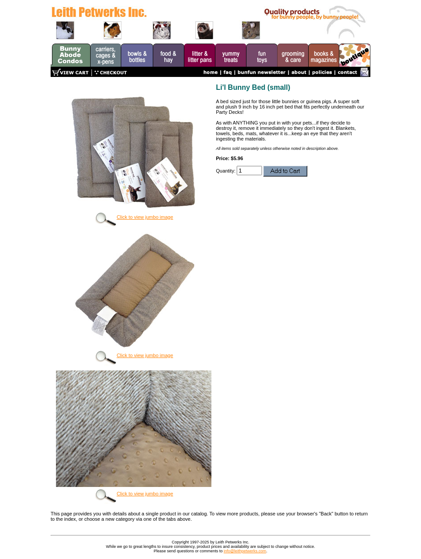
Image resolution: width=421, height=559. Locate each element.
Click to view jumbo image (134, 217)
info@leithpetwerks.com (245, 551)
